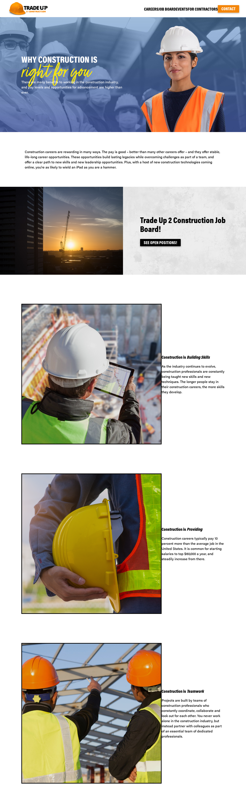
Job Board (151, 8)
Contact (228, 8)
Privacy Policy (179, 772)
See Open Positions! (160, 242)
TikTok (233, 747)
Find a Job (176, 757)
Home (173, 747)
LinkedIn (231, 762)
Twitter (232, 757)
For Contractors (197, 8)
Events (171, 8)
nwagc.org (229, 767)
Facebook (230, 752)
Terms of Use (178, 777)
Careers (129, 8)
